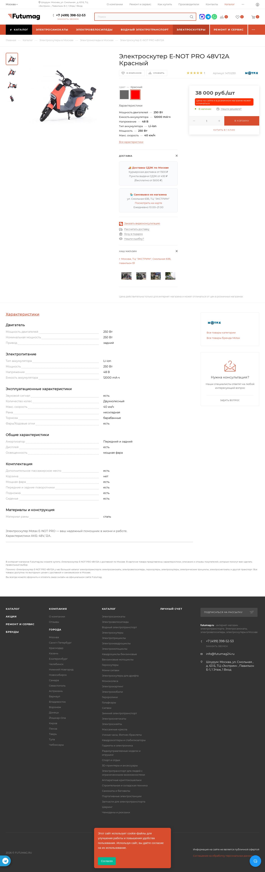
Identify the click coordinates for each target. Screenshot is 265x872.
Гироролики (110, 697)
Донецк (54, 712)
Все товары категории (221, 332)
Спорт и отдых (111, 760)
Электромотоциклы (114, 648)
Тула (52, 739)
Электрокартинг (112, 686)
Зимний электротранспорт (119, 713)
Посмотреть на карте (148, 202)
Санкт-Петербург (60, 642)
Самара (54, 680)
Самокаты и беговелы (116, 790)
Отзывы (54, 621)
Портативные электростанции (122, 796)
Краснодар (56, 647)
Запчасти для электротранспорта (123, 801)
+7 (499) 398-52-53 (70, 15)
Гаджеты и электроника (117, 745)
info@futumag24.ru (220, 654)
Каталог (13, 608)
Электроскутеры (112, 632)
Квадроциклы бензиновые (119, 654)
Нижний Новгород (61, 669)
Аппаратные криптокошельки (122, 780)
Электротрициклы (114, 638)
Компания (58, 608)
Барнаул (54, 696)
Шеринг (107, 806)
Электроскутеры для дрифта (120, 675)
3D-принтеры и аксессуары (120, 765)
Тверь (53, 733)
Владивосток (57, 701)
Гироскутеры (110, 664)
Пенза (53, 728)
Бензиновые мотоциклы (117, 659)
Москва (54, 637)
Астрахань (56, 690)
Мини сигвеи (110, 670)
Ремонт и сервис (20, 624)
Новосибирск (58, 674)
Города (55, 629)
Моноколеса (110, 681)
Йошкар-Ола (57, 717)
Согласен (107, 861)
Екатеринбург (58, 658)
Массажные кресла (114, 729)
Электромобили (112, 691)
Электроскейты (112, 724)
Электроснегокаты (114, 718)
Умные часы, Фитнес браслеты (122, 734)
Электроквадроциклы (116, 643)
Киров (53, 723)
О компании (57, 616)
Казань (53, 653)
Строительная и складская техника (125, 785)
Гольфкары (109, 702)
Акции (11, 616)
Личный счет (171, 608)
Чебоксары (56, 744)
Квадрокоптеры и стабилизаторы (124, 740)
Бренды (12, 631)
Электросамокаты (113, 616)
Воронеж (55, 707)
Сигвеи (106, 707)
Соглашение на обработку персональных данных (223, 855)
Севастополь (57, 685)
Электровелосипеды (115, 621)
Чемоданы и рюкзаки (116, 812)
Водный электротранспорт (119, 627)
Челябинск (56, 664)
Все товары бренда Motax (223, 337)
